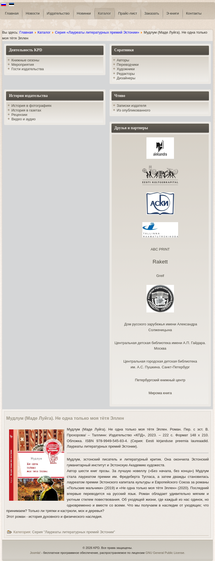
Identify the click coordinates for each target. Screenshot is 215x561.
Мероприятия (22, 64)
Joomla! (35, 552)
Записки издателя (131, 106)
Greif (160, 276)
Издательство (58, 13)
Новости (32, 13)
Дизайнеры (126, 78)
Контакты (194, 13)
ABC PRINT (160, 249)
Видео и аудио (23, 119)
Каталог (104, 13)
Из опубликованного (133, 110)
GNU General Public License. (165, 552)
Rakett (160, 262)
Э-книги (172, 13)
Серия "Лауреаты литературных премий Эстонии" (73, 532)
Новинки (84, 13)
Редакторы (126, 74)
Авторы (123, 60)
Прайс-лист (127, 13)
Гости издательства (27, 69)
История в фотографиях (31, 106)
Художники (126, 69)
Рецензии (19, 115)
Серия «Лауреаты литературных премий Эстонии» (97, 32)
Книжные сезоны (25, 60)
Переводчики (127, 64)
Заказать (151, 13)
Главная (11, 13)
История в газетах (26, 110)
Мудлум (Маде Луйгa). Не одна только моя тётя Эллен (65, 418)
